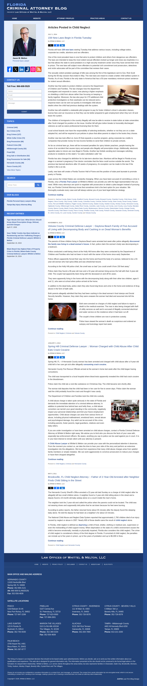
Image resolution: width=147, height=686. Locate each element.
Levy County (127, 206)
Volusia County (91, 213)
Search (38, 186)
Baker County (71, 199)
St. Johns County (54, 213)
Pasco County (78, 210)
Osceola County (53, 210)
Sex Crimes (13, 131)
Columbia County (89, 201)
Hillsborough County (67, 206)
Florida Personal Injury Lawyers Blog (21, 202)
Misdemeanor (93, 208)
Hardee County (110, 204)
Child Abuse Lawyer (58, 444)
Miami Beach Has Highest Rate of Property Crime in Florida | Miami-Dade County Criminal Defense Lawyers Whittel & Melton (23, 251)
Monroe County (104, 208)
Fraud (11, 153)
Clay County (68, 201)
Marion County (58, 208)
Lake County (100, 206)
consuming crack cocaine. (95, 364)
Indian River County (81, 206)
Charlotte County (117, 199)
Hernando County (132, 204)
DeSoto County (107, 201)
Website (37, 18)
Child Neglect (60, 333)
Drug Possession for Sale (18, 160)
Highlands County (54, 206)
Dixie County (117, 201)
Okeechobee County (116, 208)
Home (14, 18)
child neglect (121, 520)
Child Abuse (128, 199)
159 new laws (68, 50)
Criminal (98, 201)
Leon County (118, 206)
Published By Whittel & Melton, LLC (119, 8)
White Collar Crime (16, 138)
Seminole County (133, 210)
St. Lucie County (65, 213)
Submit (24, 112)
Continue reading (55, 195)
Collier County (77, 201)
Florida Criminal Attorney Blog (37, 8)
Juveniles (92, 206)
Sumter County (77, 213)
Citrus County (58, 201)
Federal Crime (14, 145)
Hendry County (120, 204)
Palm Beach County (66, 210)
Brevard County (94, 199)
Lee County (109, 206)
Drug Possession (15, 142)
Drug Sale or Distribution (18, 156)
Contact (126, 18)
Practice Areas (97, 18)
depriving (83, 525)
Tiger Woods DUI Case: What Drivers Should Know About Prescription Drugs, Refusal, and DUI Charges (24, 223)
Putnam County (109, 210)
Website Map (95, 564)
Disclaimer (71, 564)
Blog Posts (108, 564)
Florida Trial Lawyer (68, 182)
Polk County (99, 210)
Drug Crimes (14, 135)
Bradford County (82, 199)
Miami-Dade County (81, 208)
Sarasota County (121, 210)
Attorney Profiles (65, 18)
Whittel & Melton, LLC (27, 679)
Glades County (99, 204)
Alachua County (61, 199)
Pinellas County (89, 210)
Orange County (129, 208)
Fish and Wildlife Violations (62, 204)
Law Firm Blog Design (128, 679)
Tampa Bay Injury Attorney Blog (19, 205)
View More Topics (14, 171)
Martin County (69, 208)
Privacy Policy (57, 564)
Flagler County (77, 204)
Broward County (105, 199)
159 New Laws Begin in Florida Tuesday (70, 37)
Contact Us (83, 564)
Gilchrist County (87, 204)
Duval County (126, 201)
